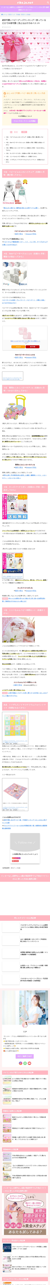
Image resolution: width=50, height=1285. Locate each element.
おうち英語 (8, 1204)
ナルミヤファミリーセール (14, 1256)
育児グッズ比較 (11, 1250)
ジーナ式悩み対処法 (12, 1240)
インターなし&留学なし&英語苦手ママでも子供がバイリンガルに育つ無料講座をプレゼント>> (25, 9)
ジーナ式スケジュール (12, 1236)
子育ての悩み (10, 1269)
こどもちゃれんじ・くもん (14, 1246)
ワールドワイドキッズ (12, 1223)
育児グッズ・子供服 (11, 1243)
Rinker (28, 342)
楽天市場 (32, 346)
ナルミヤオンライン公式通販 (25, 121)
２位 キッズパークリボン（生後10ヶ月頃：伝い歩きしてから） (24, 153)
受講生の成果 (10, 1211)
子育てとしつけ (9, 1259)
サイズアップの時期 (12, 1253)
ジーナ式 (7, 1233)
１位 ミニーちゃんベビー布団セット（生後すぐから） (22, 156)
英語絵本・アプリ (11, 1214)
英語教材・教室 (11, 1230)
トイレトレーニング (12, 1263)
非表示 (24, 132)
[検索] (34, 1280)
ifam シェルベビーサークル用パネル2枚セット (25, 341)
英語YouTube (10, 1220)
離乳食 (8, 1266)
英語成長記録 (10, 1226)
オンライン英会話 (11, 1217)
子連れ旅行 (9, 1272)
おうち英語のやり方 (12, 1208)
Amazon (18, 346)
